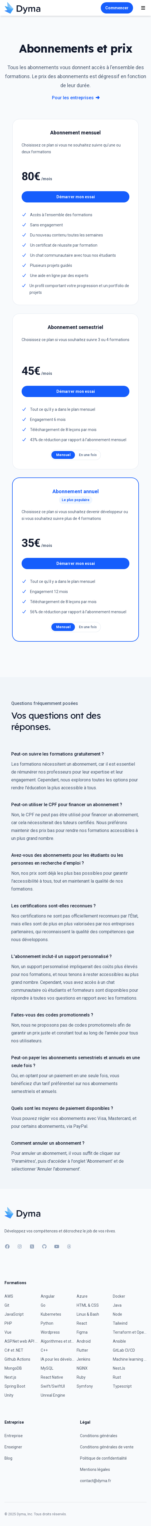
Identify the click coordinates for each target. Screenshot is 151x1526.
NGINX (82, 1368)
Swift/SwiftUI (53, 1386)
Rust (117, 1377)
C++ (44, 1350)
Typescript (122, 1386)
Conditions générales (98, 1435)
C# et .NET (13, 1350)
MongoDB (13, 1368)
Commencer (117, 8)
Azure (82, 1296)
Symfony (85, 1386)
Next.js (10, 1377)
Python (47, 1323)
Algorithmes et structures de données (58, 1341)
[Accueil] (22, 8)
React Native (52, 1377)
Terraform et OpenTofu (130, 1332)
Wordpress (50, 1332)
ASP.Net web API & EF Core (21, 1341)
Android (84, 1341)
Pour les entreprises (75, 97)
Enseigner (13, 1447)
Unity (8, 1395)
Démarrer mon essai (75, 197)
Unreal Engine (53, 1395)
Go (43, 1305)
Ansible (119, 1341)
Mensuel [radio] (63, 455)
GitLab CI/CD (124, 1350)
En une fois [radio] (88, 455)
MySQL (47, 1368)
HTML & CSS (88, 1305)
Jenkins (83, 1359)
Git (6, 1305)
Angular (48, 1296)
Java (117, 1305)
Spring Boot (14, 1386)
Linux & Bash (88, 1314)
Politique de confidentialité (103, 1458)
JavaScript (14, 1314)
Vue (8, 1332)
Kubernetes (51, 1314)
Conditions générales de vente (107, 1447)
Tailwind (120, 1323)
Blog (8, 1458)
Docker (119, 1296)
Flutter (82, 1350)
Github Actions (17, 1359)
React (82, 1323)
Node (117, 1314)
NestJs (119, 1368)
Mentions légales (95, 1469)
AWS (8, 1296)
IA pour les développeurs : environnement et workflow (58, 1359)
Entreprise (13, 1435)
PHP (8, 1323)
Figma (82, 1332)
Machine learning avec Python (130, 1359)
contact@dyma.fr (95, 1480)
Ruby (81, 1377)
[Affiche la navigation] (143, 7)
